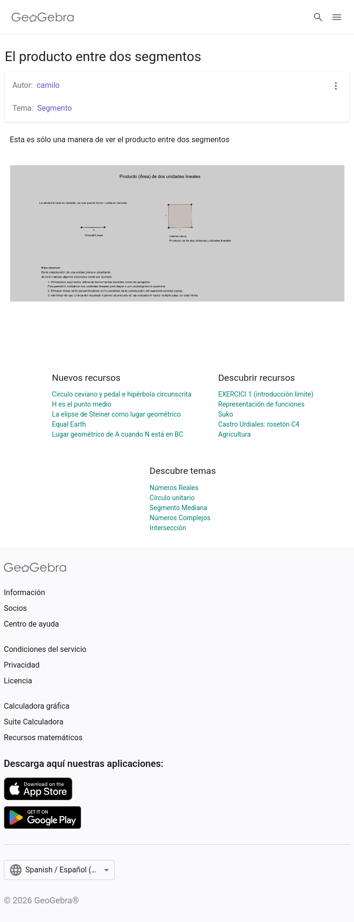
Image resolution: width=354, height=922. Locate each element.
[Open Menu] (337, 17)
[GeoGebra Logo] (42, 17)
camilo (48, 85)
